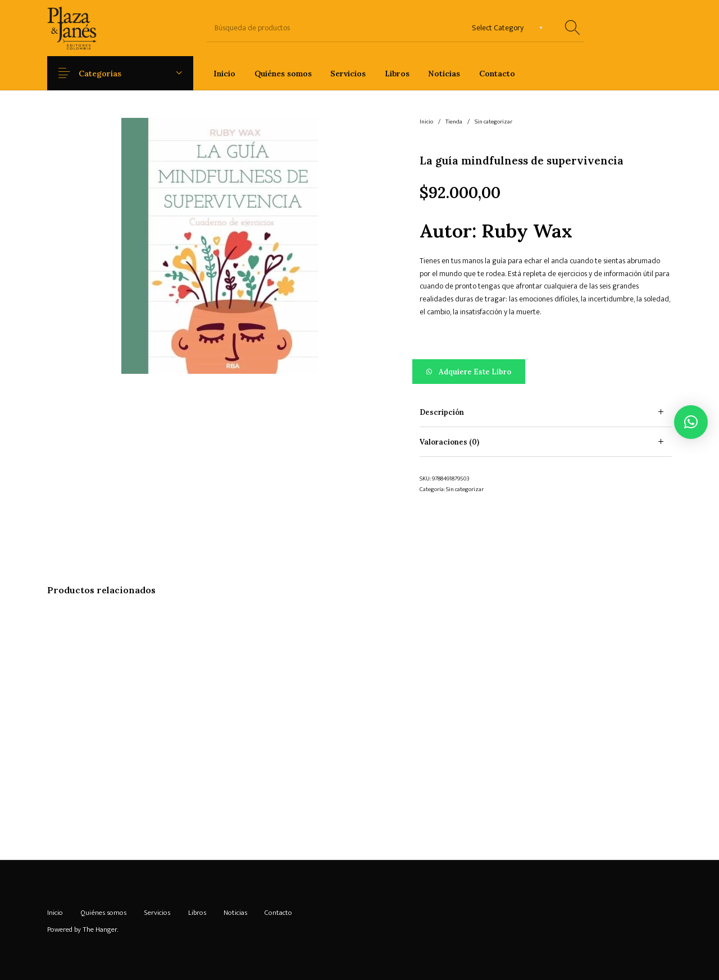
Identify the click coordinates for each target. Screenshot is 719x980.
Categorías (109, 73)
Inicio (426, 122)
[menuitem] (224, 73)
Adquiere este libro (475, 372)
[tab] (546, 412)
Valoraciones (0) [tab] (449, 442)
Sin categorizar (493, 122)
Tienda (453, 122)
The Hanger (100, 929)
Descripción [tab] (442, 412)
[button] (546, 371)
